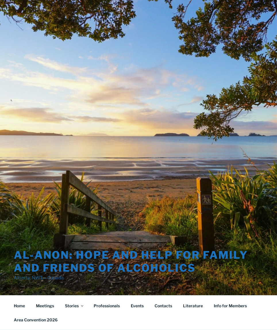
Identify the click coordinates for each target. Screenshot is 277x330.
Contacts (163, 305)
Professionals (107, 305)
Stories (74, 305)
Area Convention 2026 (35, 319)
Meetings (45, 305)
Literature (193, 305)
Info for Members (230, 305)
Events (137, 305)
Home (19, 305)
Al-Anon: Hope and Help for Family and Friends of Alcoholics (131, 261)
